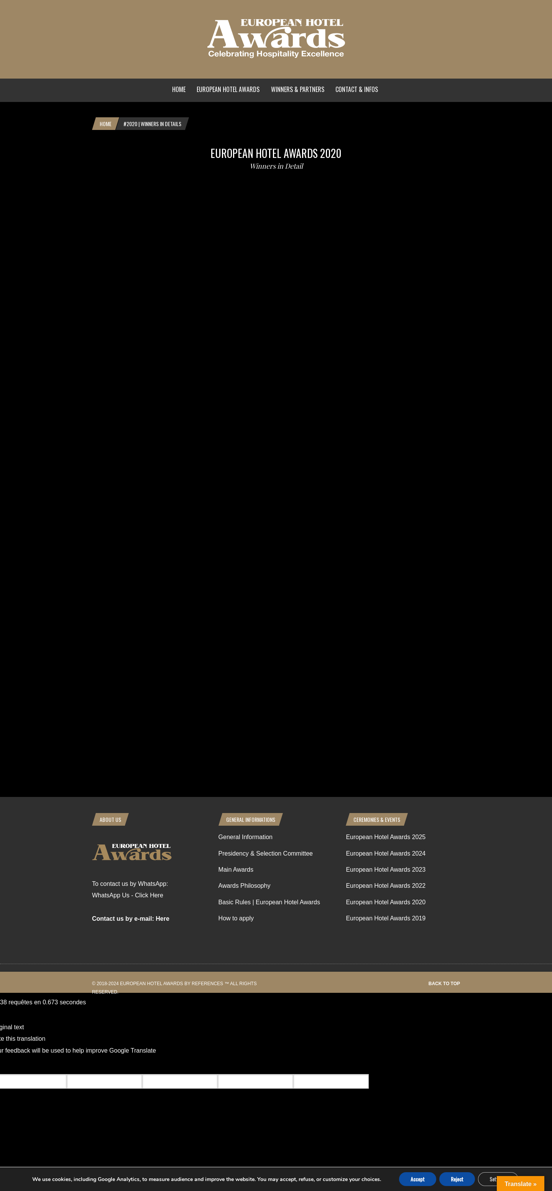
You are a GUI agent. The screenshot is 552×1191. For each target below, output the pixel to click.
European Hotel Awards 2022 (386, 885)
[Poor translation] (51, 1065)
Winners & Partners (297, 89)
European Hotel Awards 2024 (386, 853)
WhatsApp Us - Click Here (127, 895)
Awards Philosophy (245, 885)
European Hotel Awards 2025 (386, 837)
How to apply (236, 918)
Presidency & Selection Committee (266, 853)
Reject (457, 1179)
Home (179, 89)
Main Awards (236, 869)
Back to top (444, 983)
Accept (418, 1179)
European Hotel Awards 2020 (276, 153)
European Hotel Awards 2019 (386, 918)
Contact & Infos (356, 89)
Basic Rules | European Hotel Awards (269, 902)
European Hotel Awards (228, 89)
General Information (246, 837)
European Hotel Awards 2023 (386, 869)
